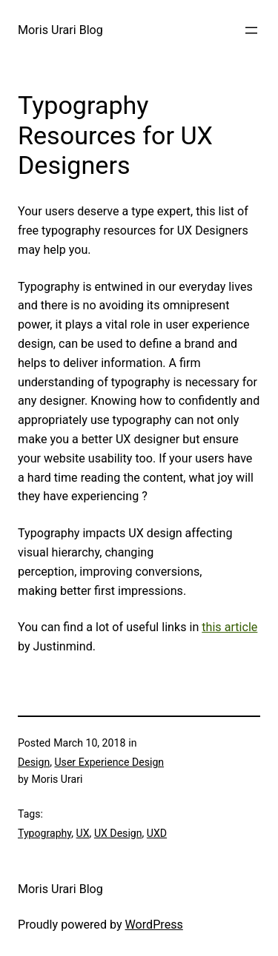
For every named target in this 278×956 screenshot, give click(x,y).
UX (83, 833)
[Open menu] (251, 30)
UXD (157, 833)
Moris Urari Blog (60, 30)
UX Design (118, 833)
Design (34, 762)
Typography (44, 833)
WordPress (154, 925)
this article (229, 627)
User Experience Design (109, 762)
